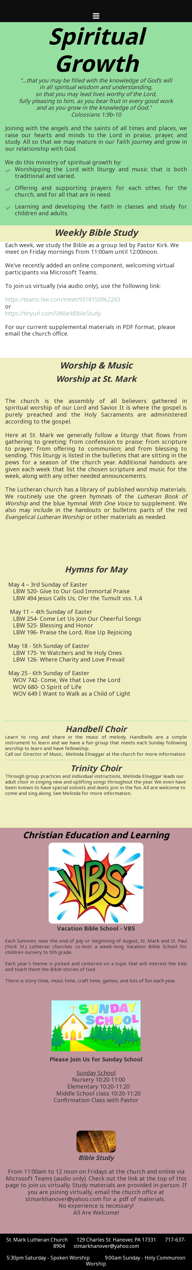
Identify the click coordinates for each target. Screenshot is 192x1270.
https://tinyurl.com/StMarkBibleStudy (53, 313)
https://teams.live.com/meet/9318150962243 (62, 299)
